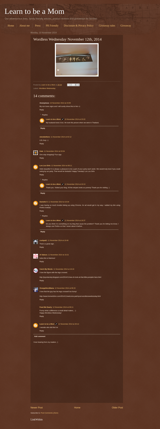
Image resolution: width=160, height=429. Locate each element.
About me (24, 25)
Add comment (39, 336)
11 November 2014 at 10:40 (58, 240)
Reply (42, 110)
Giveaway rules (107, 25)
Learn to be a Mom (34, 11)
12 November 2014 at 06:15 (65, 288)
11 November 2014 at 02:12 (61, 137)
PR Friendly (52, 25)
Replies (45, 115)
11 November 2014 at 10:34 (58, 202)
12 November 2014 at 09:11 (63, 307)
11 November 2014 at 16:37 (75, 220)
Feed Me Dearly (46, 307)
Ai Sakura (43, 255)
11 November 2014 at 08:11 (61, 166)
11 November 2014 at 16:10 (63, 269)
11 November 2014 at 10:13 (75, 184)
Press (37, 25)
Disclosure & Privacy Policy (79, 25)
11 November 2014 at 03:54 (54, 151)
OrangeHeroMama (47, 288)
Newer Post (37, 407)
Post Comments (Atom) (49, 413)
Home (11, 25)
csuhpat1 (43, 240)
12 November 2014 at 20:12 (68, 324)
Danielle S (44, 202)
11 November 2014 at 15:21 (58, 255)
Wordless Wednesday (47, 88)
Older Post (117, 407)
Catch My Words (46, 269)
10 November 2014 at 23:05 (60, 103)
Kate (41, 151)
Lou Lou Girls (45, 166)
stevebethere (45, 137)
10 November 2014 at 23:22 (75, 119)
